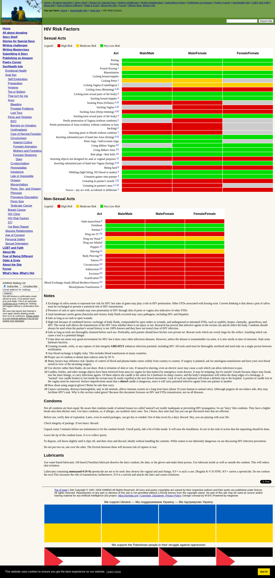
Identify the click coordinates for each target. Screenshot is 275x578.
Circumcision (19, 138)
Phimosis (16, 192)
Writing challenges (128, 2)
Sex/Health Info (241, 2)
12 (101, 250)
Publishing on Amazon (199, 2)
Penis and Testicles (20, 117)
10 (118, 88)
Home (47, 2)
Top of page (61, 490)
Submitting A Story (175, 2)
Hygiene (13, 87)
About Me (49, 5)
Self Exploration (18, 79)
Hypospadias (19, 167)
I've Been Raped (18, 226)
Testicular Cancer (21, 205)
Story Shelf (81, 2)
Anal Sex (95, 10)
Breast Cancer (17, 209)
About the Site (109, 5)
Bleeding (16, 104)
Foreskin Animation (25, 146)
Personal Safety (15, 239)
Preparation (15, 83)
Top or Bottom (16, 91)
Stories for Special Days (102, 2)
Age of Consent (15, 235)
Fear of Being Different (69, 5)
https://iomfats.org (128, 495)
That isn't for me (18, 96)
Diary (19, 159)
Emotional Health (16, 70)
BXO (13, 121)
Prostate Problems (22, 108)
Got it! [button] (263, 571)
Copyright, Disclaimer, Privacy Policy (160, 495)
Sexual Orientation (16, 243)
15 (101, 246)
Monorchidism (19, 184)
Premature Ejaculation (24, 197)
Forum (122, 5)
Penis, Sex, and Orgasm (26, 188)
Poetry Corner (222, 2)
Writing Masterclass (152, 2)
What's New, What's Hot (141, 5)
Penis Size (17, 201)
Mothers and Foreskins (27, 150)
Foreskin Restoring (25, 155)
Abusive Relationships (19, 230)
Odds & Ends (91, 5)
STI (10, 222)
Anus (11, 100)
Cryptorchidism (20, 163)
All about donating (62, 2)
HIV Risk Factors (18, 218)
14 (118, 136)
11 (101, 286)
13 (118, 158)
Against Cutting (22, 142)
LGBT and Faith (260, 2)
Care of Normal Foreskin (26, 133)
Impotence (17, 171)
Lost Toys (16, 112)
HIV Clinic (14, 214)
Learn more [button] (113, 571)
